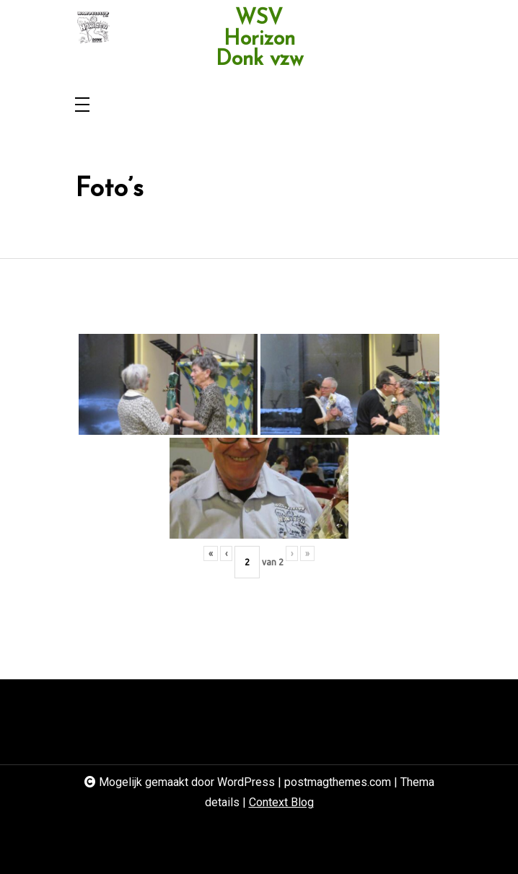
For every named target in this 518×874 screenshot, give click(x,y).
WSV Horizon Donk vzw (259, 39)
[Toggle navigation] (82, 105)
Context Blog (281, 802)
